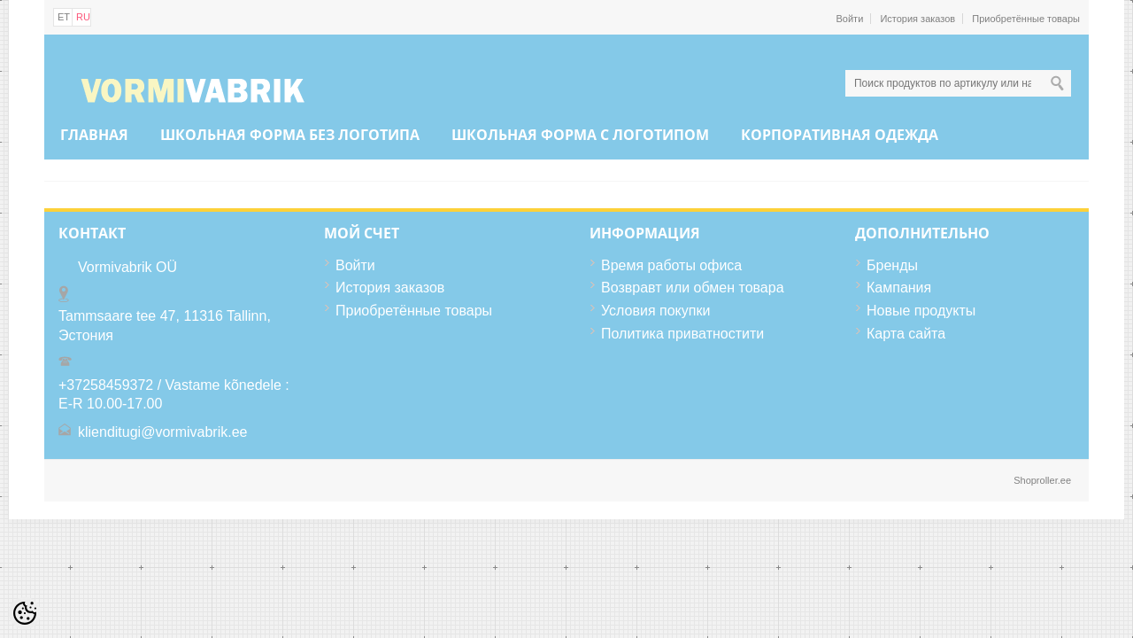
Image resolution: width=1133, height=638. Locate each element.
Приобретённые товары (1026, 18)
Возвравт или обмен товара (692, 287)
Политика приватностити (682, 333)
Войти (850, 18)
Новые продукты (921, 310)
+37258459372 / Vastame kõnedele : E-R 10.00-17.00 (173, 394)
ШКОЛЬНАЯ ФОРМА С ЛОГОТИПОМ (580, 134)
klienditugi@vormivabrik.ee (162, 432)
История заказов (917, 18)
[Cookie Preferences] (25, 613)
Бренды (892, 265)
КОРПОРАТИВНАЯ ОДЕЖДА (839, 134)
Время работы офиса (671, 265)
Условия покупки (655, 310)
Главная (94, 134)
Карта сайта (906, 333)
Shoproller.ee (1042, 480)
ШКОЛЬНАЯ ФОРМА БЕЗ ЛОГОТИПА (290, 134)
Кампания (899, 287)
